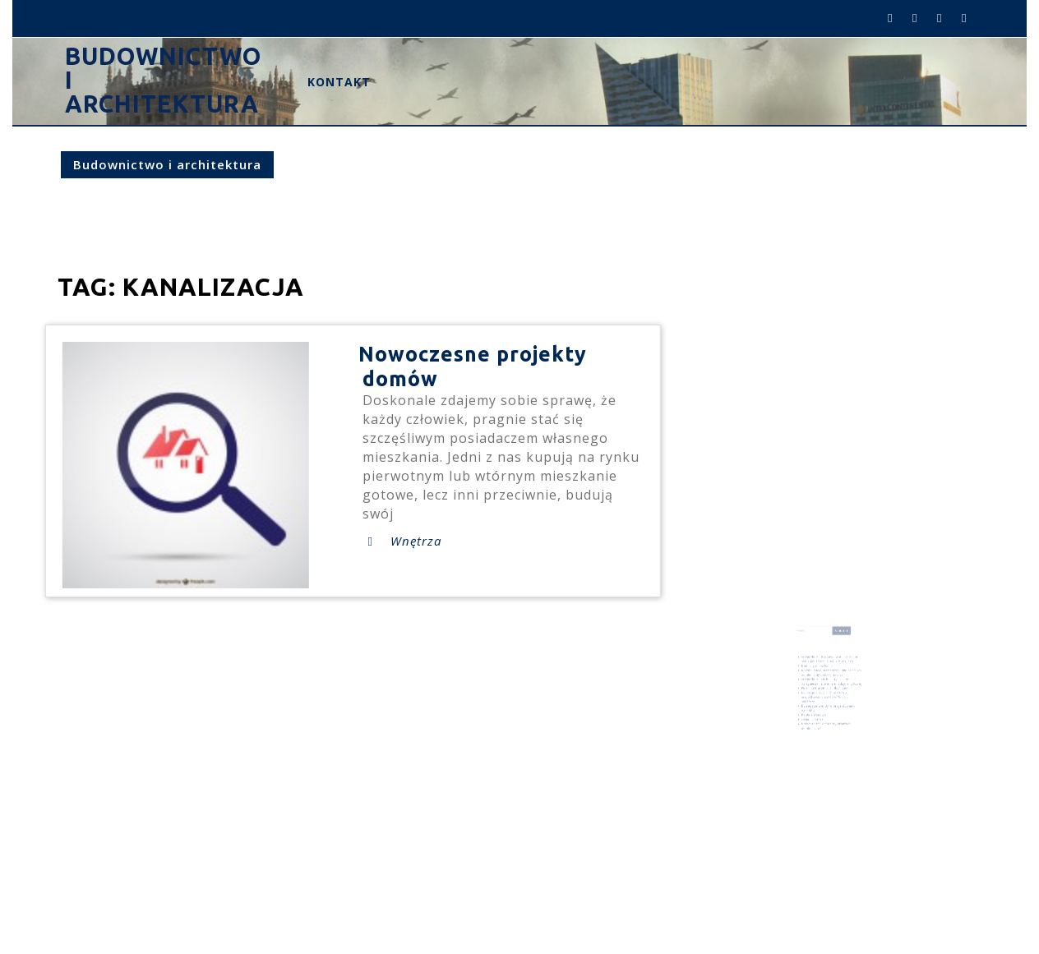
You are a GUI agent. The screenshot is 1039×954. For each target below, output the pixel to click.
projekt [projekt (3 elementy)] (809, 746)
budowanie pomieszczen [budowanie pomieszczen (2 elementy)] (819, 731)
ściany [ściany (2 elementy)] (828, 746)
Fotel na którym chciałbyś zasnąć (827, 685)
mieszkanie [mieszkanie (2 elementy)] (827, 741)
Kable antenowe (818, 704)
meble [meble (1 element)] (816, 742)
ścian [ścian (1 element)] (822, 746)
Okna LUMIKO (816, 707)
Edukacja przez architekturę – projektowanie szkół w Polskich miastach (826, 691)
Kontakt (339, 82)
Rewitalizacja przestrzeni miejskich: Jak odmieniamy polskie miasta (830, 673)
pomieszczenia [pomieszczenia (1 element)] (841, 742)
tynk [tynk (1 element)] (817, 746)
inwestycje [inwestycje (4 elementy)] (812, 737)
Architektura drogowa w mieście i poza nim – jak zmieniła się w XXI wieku (830, 664)
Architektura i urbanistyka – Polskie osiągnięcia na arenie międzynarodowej (830, 680)
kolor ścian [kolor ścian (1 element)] (808, 742)
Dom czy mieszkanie (820, 669)
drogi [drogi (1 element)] (848, 731)
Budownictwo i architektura (167, 164)
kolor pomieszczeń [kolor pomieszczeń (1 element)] (841, 738)
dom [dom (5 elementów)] (839, 731)
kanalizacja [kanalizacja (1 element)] (827, 738)
